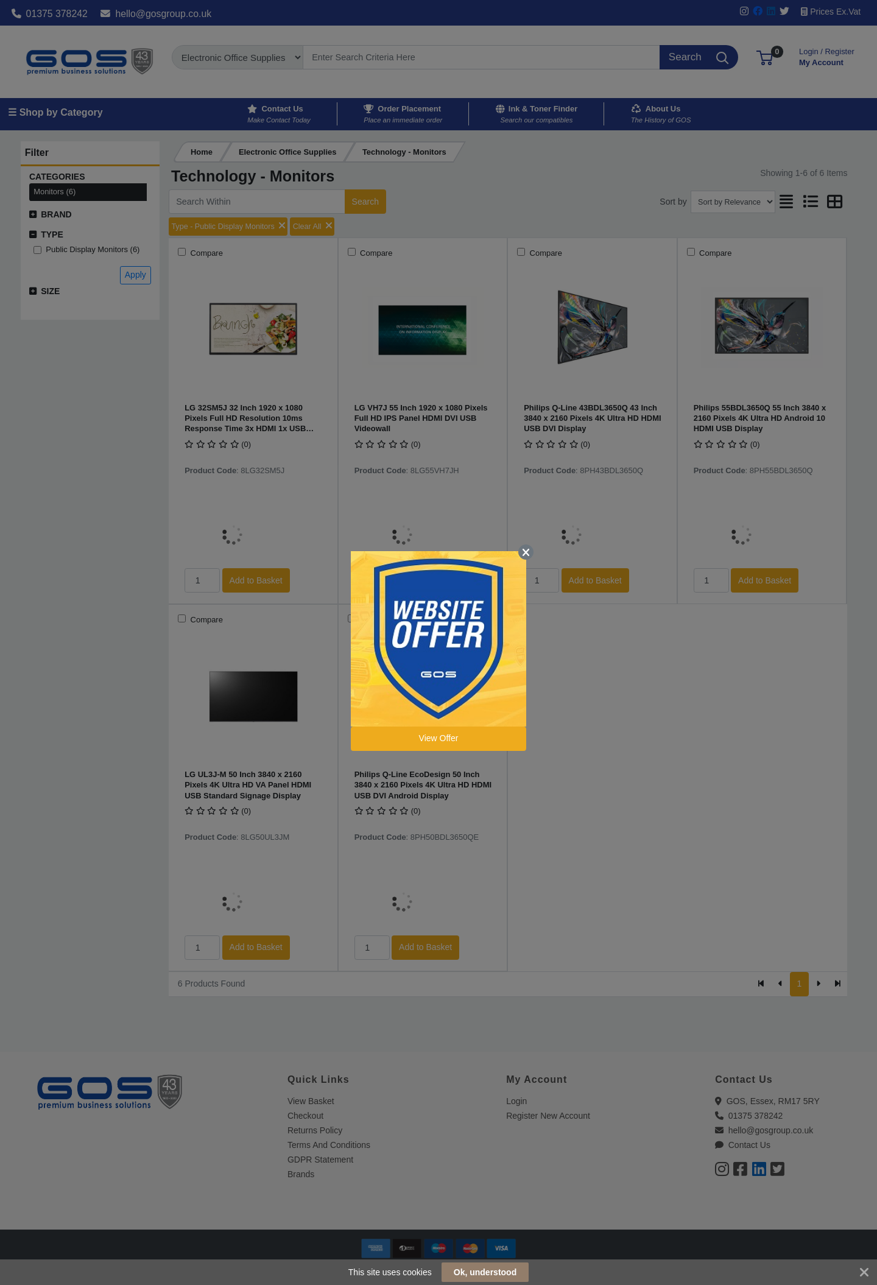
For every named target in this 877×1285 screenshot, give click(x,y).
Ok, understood (485, 1272)
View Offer (439, 738)
